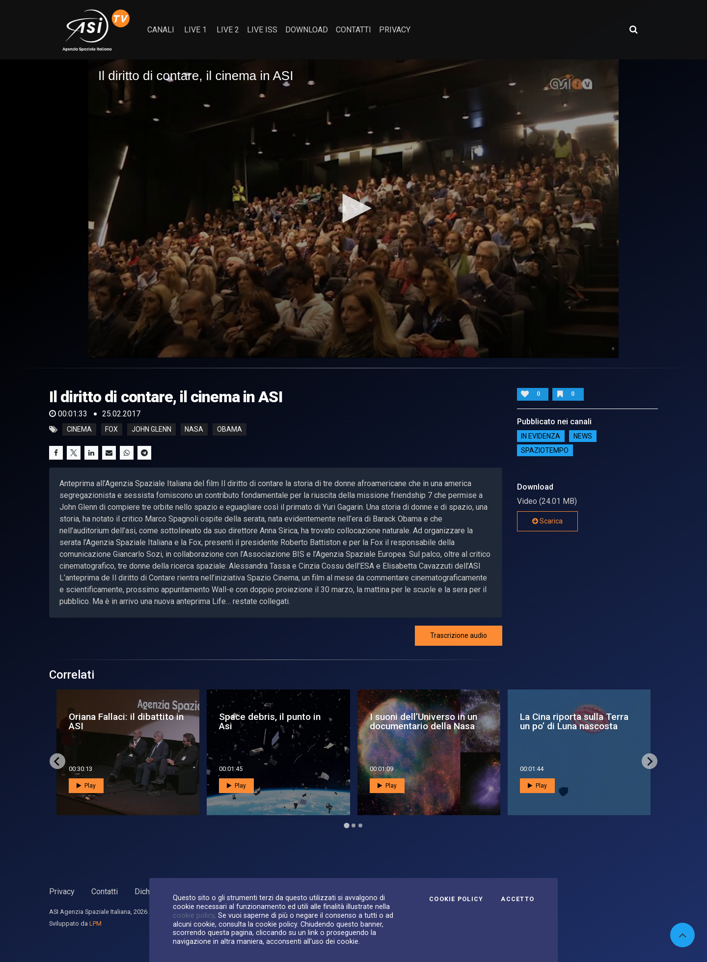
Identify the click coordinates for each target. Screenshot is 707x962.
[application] (353, 208)
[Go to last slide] (57, 761)
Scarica (547, 521)
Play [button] (86, 785)
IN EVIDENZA (540, 436)
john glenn (151, 430)
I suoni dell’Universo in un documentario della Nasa (423, 721)
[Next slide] (649, 761)
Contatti (104, 891)
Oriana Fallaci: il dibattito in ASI (126, 721)
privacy (394, 29)
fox (111, 430)
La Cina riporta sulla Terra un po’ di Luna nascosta (574, 721)
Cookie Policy (456, 899)
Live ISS (262, 29)
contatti (353, 29)
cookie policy (194, 915)
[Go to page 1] (346, 825)
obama (229, 430)
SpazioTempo (545, 450)
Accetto (517, 899)
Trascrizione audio (458, 635)
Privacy (62, 891)
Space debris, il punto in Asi (270, 721)
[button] (353, 208)
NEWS (582, 436)
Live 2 (228, 29)
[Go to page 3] (360, 825)
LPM (95, 923)
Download (306, 29)
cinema (79, 430)
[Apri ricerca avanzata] (633, 29)
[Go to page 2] (353, 825)
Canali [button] (160, 29)
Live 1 (195, 29)
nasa (194, 430)
